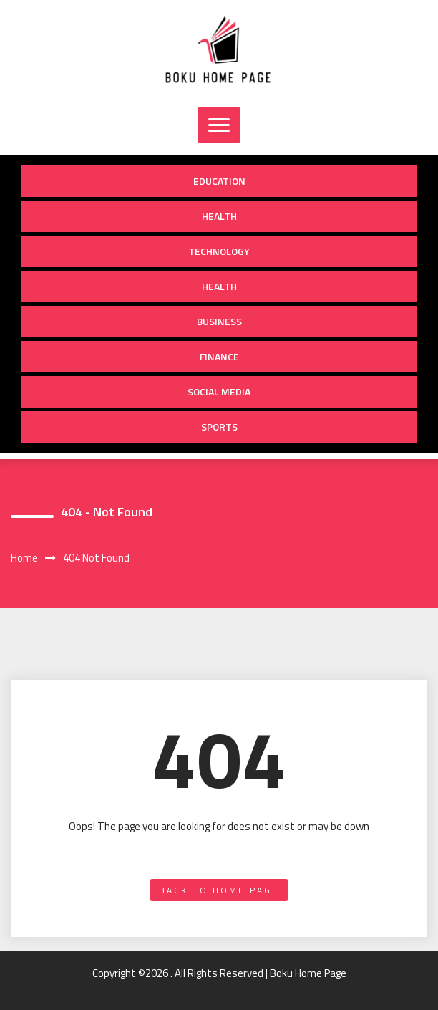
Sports (219, 426)
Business (219, 321)
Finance (219, 356)
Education (219, 180)
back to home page (219, 890)
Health (219, 215)
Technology (219, 251)
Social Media (219, 391)
